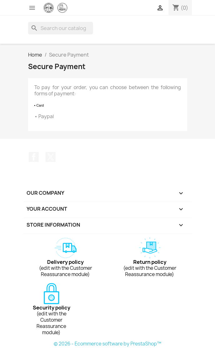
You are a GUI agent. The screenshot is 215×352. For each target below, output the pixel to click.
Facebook (34, 157)
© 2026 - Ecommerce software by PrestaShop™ (107, 343)
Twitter (51, 157)
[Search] (60, 28)
